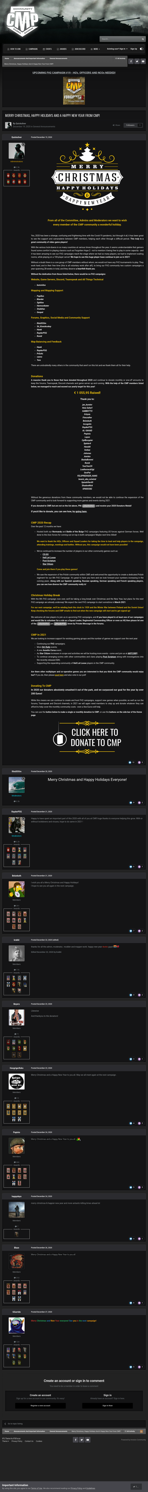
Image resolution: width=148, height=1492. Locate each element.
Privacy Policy (17, 1441)
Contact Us (29, 1441)
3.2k (17, 842)
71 (16, 1034)
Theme (5, 1441)
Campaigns (31, 49)
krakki (17, 940)
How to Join (14, 49)
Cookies (39, 1441)
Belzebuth (16, 876)
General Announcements (44, 126)
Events (47, 49)
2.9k (17, 167)
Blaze (16, 1248)
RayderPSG (16, 812)
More (95, 49)
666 (16, 1162)
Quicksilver (21, 123)
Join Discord (78, 49)
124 (16, 1342)
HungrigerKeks (16, 1068)
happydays (16, 1196)
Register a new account (40, 1405)
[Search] (113, 39)
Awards (61, 49)
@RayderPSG (60, 624)
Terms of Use (36, 1488)
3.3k (17, 801)
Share (116, 125)
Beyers (16, 1004)
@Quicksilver (88, 506)
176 (16, 970)
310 (16, 1278)
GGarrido (17, 1312)
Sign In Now (108, 1405)
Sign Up (134, 49)
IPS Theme (6, 1438)
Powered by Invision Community (133, 1440)
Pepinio (16, 1132)
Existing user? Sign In (117, 49)
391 (16, 906)
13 (16, 1098)
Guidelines (90, 1488)
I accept (138, 1486)
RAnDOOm (17, 771)
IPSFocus (16, 1438)
